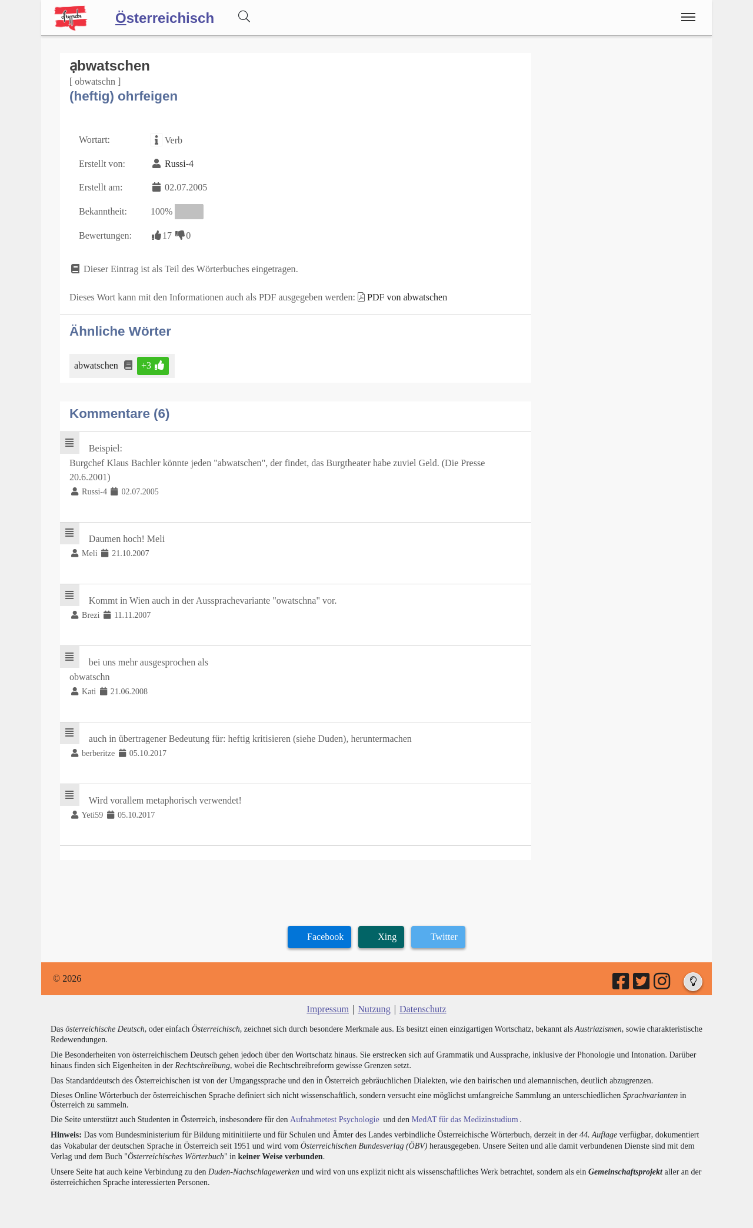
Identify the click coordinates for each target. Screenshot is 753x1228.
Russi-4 (179, 164)
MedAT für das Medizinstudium (463, 1117)
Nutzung (374, 1007)
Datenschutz (422, 1007)
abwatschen (97, 365)
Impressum (328, 1007)
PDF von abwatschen (406, 297)
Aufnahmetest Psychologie (333, 1117)
